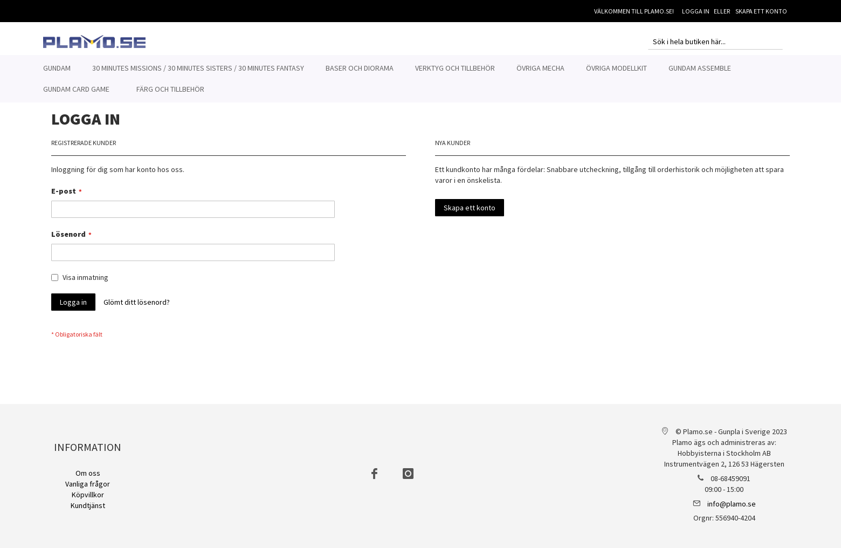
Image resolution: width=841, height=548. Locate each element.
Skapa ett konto (761, 11)
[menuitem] (57, 68)
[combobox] (715, 41)
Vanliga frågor (87, 484)
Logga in (695, 11)
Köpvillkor (88, 494)
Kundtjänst (88, 505)
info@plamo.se (731, 504)
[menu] (420, 79)
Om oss (87, 473)
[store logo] (94, 41)
